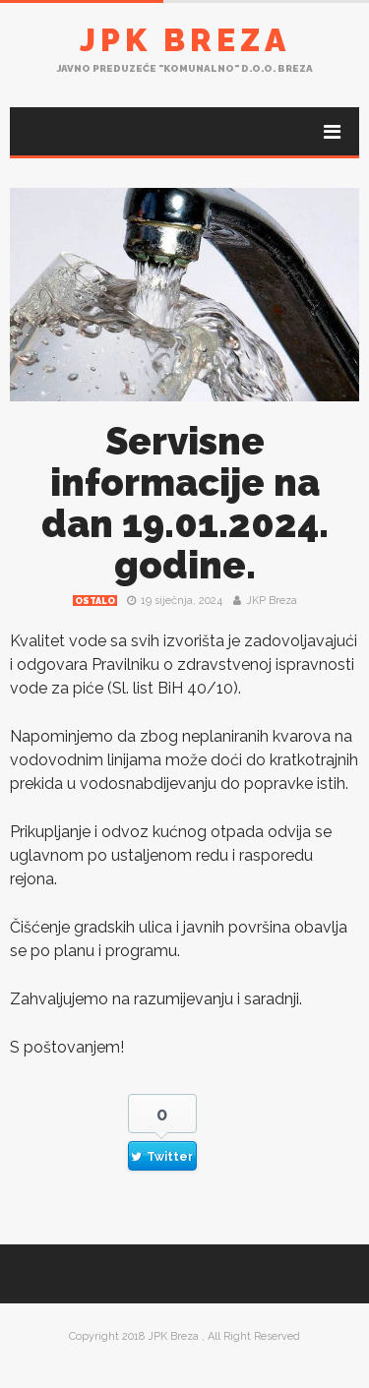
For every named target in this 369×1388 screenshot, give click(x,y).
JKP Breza (271, 600)
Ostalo (95, 601)
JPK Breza (185, 40)
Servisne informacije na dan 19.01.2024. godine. (185, 503)
